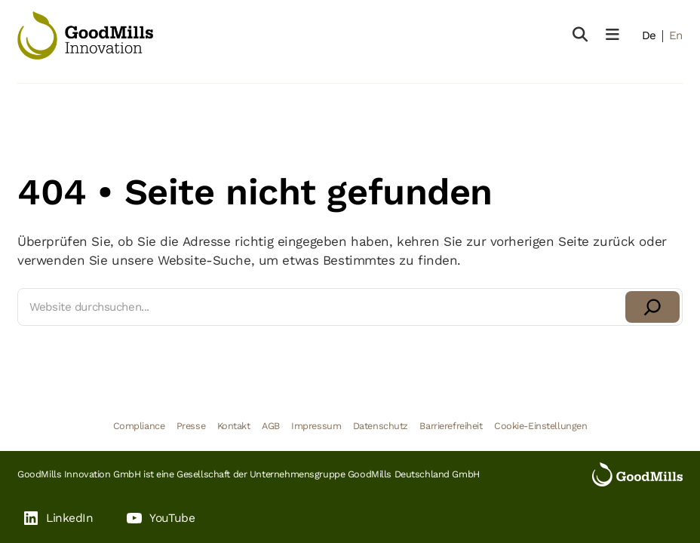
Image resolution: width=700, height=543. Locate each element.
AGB (271, 425)
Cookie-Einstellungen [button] (540, 425)
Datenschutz (380, 425)
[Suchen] (652, 307)
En (676, 35)
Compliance (139, 425)
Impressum (316, 425)
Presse (191, 425)
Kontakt (233, 425)
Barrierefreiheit (450, 425)
